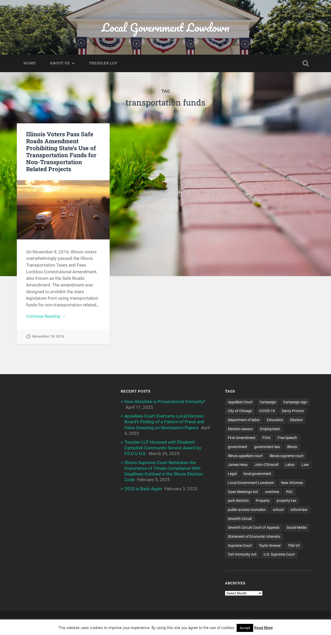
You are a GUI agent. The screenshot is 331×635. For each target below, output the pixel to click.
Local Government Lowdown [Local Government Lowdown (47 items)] (251, 483)
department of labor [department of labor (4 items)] (244, 420)
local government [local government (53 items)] (257, 474)
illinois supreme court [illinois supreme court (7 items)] (287, 456)
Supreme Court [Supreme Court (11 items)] (240, 545)
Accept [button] (245, 628)
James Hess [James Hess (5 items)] (237, 465)
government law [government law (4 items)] (267, 447)
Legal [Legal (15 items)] (232, 474)
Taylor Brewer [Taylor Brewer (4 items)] (270, 545)
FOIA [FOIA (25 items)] (266, 438)
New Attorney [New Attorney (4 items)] (292, 483)
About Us (60, 63)
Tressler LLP (103, 63)
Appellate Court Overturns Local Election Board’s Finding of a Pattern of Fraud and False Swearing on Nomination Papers (164, 421)
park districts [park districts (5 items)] (238, 500)
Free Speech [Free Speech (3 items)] (287, 438)
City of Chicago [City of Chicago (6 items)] (240, 411)
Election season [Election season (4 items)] (240, 429)
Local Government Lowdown (165, 27)
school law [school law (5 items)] (298, 510)
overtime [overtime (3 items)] (272, 492)
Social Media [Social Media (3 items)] (297, 527)
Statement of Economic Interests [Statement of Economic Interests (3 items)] (254, 536)
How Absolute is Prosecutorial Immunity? (164, 401)
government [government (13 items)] (237, 447)
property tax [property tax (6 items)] (286, 500)
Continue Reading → (46, 316)
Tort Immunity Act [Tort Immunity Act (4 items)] (242, 554)
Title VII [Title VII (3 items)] (294, 545)
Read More (263, 627)
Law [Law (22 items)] (305, 465)
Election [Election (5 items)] (296, 420)
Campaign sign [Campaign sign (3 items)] (295, 402)
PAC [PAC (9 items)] (289, 492)
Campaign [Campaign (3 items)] (268, 402)
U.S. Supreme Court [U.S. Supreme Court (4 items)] (279, 554)
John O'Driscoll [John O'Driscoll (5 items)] (266, 465)
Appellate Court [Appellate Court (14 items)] (240, 402)
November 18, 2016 (48, 336)
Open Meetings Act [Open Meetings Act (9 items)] (243, 492)
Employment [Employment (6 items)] (270, 429)
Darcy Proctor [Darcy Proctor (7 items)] (293, 411)
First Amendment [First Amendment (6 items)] (241, 438)
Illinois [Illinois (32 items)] (292, 447)
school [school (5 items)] (278, 510)
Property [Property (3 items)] (263, 500)
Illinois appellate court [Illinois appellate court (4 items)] (245, 456)
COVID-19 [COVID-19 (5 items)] (267, 411)
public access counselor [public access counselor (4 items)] (247, 510)
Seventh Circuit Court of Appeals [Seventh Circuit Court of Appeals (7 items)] (254, 527)
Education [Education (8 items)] (275, 420)
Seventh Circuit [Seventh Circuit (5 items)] (240, 519)
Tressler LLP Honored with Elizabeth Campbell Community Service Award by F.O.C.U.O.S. (162, 448)
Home (30, 63)
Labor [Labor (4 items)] (290, 465)
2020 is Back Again (143, 488)
